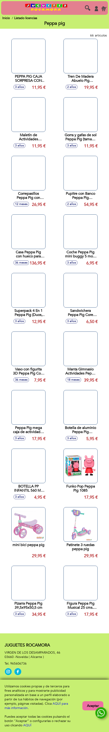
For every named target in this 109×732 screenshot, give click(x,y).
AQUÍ (27, 725)
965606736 (18, 663)
